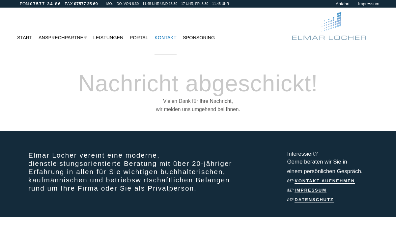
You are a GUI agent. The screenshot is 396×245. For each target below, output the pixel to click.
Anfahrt (343, 3)
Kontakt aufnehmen (325, 180)
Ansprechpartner (63, 37)
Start (24, 37)
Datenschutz (314, 199)
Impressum (368, 3)
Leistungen (108, 37)
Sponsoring (199, 37)
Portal (139, 37)
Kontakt (165, 37)
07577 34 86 (45, 3)
